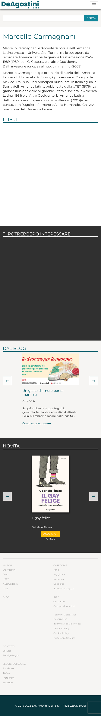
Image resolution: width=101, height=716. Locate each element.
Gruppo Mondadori (64, 606)
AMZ (5, 588)
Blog (6, 597)
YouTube (8, 682)
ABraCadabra (10, 583)
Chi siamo (59, 601)
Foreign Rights (11, 655)
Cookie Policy (61, 633)
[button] (7, 380)
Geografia (58, 583)
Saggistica (59, 574)
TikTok (6, 673)
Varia (56, 569)
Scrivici (7, 650)
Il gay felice (41, 518)
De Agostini (9, 569)
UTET (6, 579)
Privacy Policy (61, 628)
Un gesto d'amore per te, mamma (43, 393)
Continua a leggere (36, 423)
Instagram (8, 677)
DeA (5, 574)
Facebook (8, 668)
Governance (60, 619)
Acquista (50, 533)
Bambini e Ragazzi (63, 588)
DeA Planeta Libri (21, 4)
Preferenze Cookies (64, 638)
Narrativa (58, 579)
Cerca (91, 18)
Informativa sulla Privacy (67, 623)
